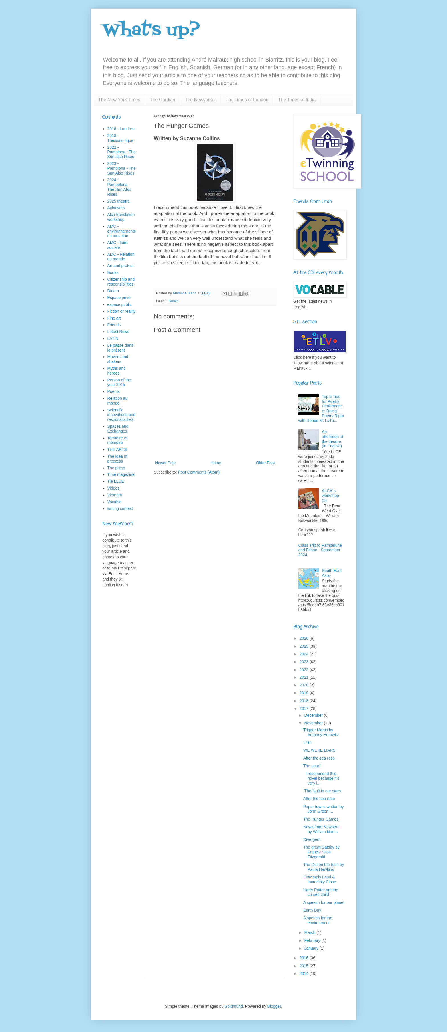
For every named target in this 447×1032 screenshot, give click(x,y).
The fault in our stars (322, 791)
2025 (305, 646)
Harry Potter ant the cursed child (320, 892)
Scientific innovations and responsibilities (121, 415)
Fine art (114, 318)
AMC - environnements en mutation (121, 231)
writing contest (120, 508)
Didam (113, 290)
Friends (114, 324)
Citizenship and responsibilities (121, 281)
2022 (305, 669)
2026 (305, 638)
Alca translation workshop (121, 217)
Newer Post (165, 463)
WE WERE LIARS (319, 750)
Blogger (274, 1006)
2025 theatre (118, 201)
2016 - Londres (120, 128)
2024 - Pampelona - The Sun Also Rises (119, 186)
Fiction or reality (121, 311)
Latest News (118, 331)
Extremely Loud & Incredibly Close (319, 879)
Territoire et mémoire (117, 440)
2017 (305, 708)
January (312, 948)
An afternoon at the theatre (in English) (332, 438)
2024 (305, 654)
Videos (113, 488)
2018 (305, 700)
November (314, 723)
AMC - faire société (117, 245)
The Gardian (162, 99)
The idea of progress (117, 458)
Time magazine (121, 474)
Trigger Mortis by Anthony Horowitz (321, 732)
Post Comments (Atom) (199, 472)
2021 (305, 677)
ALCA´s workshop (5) (330, 495)
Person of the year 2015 (119, 382)
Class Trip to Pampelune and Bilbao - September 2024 (320, 550)
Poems (113, 391)
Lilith (307, 742)
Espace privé (119, 297)
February (312, 940)
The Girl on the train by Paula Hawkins (323, 867)
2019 (305, 692)
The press (116, 468)
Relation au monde (117, 400)
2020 (305, 685)
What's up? (151, 31)
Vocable (114, 502)
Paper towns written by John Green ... (323, 809)
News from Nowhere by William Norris (321, 829)
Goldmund (233, 1006)
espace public (119, 304)
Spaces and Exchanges (118, 428)
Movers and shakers (117, 359)
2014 (305, 973)
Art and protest (120, 265)
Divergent (311, 839)
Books (173, 301)
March (310, 932)
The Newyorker (200, 99)
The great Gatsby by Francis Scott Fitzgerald (321, 852)
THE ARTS (117, 449)
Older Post (265, 463)
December (314, 715)
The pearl (311, 766)
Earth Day (312, 910)
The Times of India (297, 99)
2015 (305, 966)
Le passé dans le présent (120, 347)
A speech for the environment (317, 920)
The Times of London (246, 99)
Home (215, 463)
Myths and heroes (116, 370)
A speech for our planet (323, 902)
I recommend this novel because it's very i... (321, 778)
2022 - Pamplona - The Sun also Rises (121, 152)
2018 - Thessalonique (120, 138)
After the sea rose (319, 758)
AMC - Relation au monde (121, 256)
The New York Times (119, 99)
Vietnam (114, 495)
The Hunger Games (320, 819)
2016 (305, 958)
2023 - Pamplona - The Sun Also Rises (121, 168)
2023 (305, 661)
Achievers (116, 207)
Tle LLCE (115, 481)
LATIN (113, 338)
